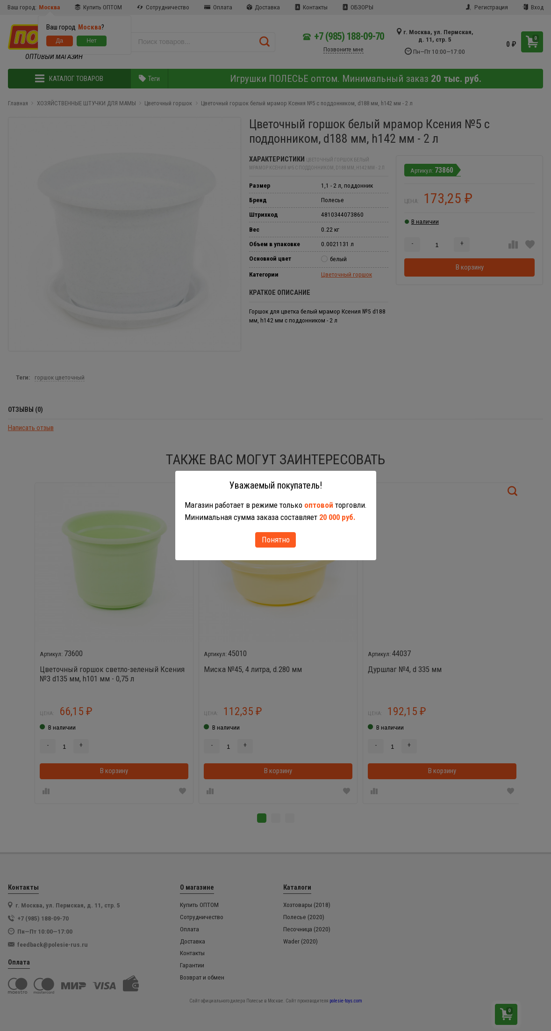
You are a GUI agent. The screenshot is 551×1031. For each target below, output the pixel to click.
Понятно (276, 539)
